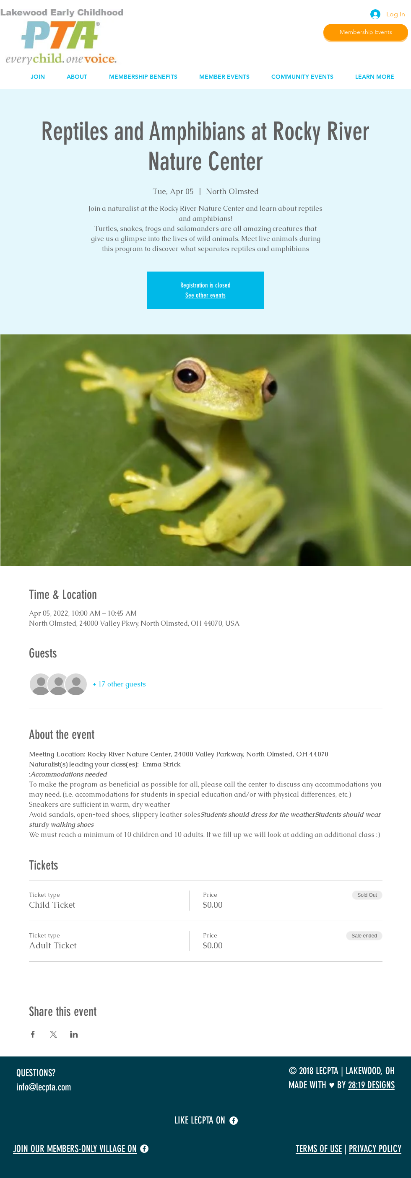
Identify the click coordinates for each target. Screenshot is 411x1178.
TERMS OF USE (319, 1149)
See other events (205, 295)
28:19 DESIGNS (371, 1085)
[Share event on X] (53, 1034)
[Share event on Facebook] (33, 1034)
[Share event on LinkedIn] (74, 1034)
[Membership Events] (365, 32)
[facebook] (233, 1120)
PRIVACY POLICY (375, 1149)
